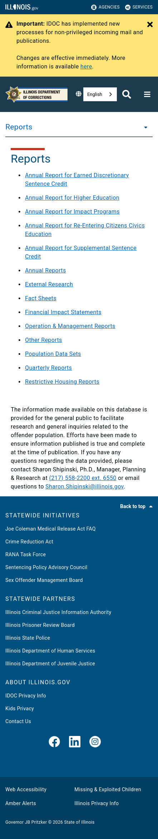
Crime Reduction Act (29, 541)
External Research (49, 284)
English (94, 94)
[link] (54, 742)
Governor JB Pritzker (26, 822)
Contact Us (18, 721)
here (86, 66)
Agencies (105, 7)
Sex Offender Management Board (44, 580)
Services (139, 7)
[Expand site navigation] (147, 94)
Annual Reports (45, 270)
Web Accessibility (25, 789)
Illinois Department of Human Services (50, 651)
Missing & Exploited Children (107, 789)
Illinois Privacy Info (96, 803)
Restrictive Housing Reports (62, 381)
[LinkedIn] (74, 742)
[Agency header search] (126, 94)
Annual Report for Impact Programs (72, 211)
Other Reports (43, 340)
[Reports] (144, 127)
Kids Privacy (19, 708)
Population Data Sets (53, 354)
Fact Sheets (40, 298)
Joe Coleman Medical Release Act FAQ (50, 529)
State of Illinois (79, 822)
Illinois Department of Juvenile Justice (50, 663)
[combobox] (100, 94)
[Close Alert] (150, 25)
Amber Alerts (20, 803)
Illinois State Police (27, 638)
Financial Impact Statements (63, 312)
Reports (19, 127)
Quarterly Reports (48, 367)
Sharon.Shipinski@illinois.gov (84, 486)
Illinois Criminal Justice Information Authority (58, 612)
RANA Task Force (25, 554)
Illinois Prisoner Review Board (40, 625)
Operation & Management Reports (70, 326)
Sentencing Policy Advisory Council (46, 567)
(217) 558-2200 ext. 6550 (82, 478)
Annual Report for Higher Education (72, 197)
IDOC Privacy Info (25, 696)
